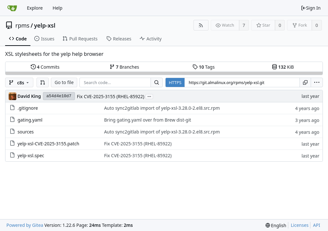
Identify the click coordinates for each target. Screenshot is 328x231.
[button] (43, 82)
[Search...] (157, 82)
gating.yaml (30, 120)
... (149, 96)
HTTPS (175, 82)
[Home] (12, 8)
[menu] (317, 82)
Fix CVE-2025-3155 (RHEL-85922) (110, 96)
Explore (35, 8)
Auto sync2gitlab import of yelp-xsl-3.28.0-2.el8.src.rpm (162, 108)
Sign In (311, 8)
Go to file (63, 82)
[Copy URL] (305, 82)
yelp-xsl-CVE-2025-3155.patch (48, 144)
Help (57, 8)
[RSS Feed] (201, 25)
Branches (124, 67)
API (316, 225)
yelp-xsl (44, 25)
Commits (45, 67)
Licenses (300, 225)
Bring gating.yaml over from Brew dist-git (147, 120)
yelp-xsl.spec (31, 155)
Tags (204, 67)
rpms (22, 25)
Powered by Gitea (24, 225)
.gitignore (28, 108)
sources (26, 132)
